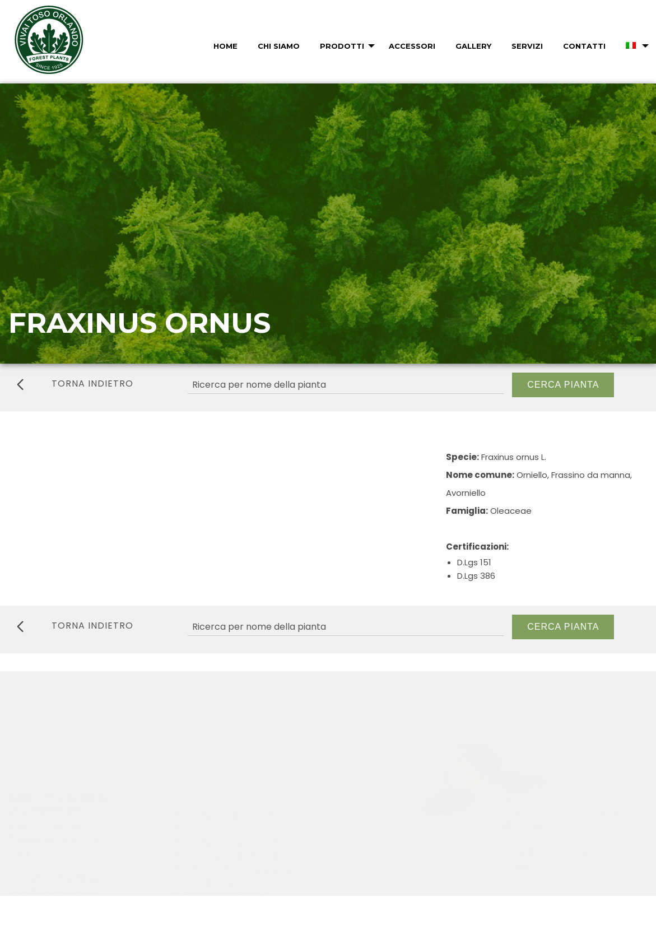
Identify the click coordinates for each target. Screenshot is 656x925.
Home (225, 45)
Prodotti (342, 45)
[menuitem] (224, 46)
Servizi (527, 45)
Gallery (473, 45)
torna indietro (75, 384)
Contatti (584, 45)
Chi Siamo (279, 45)
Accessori (412, 45)
